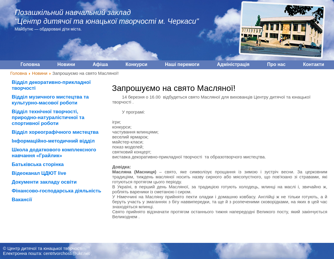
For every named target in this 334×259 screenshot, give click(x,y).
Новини (39, 73)
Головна (18, 73)
